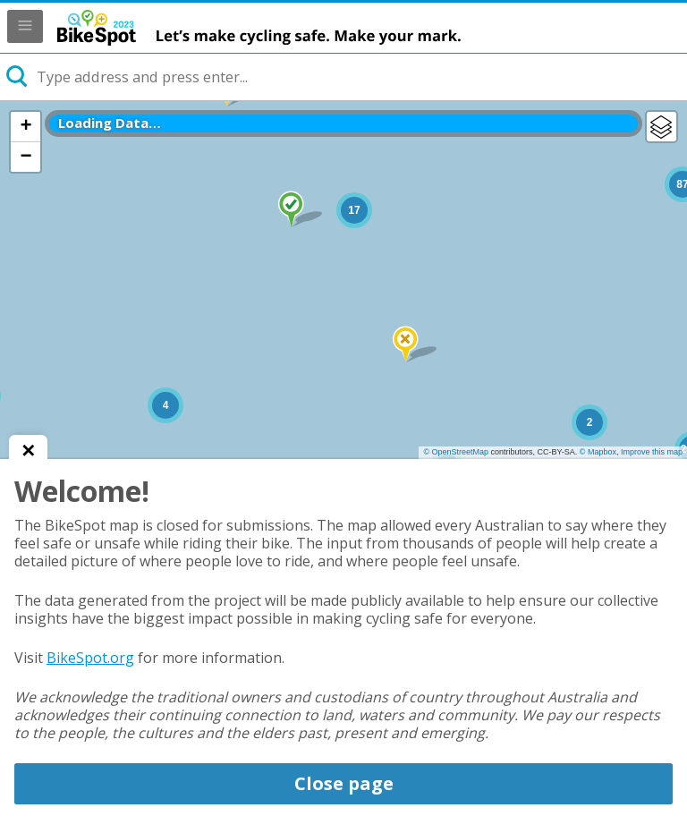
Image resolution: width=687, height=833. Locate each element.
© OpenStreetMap (455, 451)
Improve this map (652, 451)
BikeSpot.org (90, 657)
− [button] (25, 156)
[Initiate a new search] (18, 77)
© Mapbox (598, 451)
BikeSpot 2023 (298, 28)
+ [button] (25, 126)
